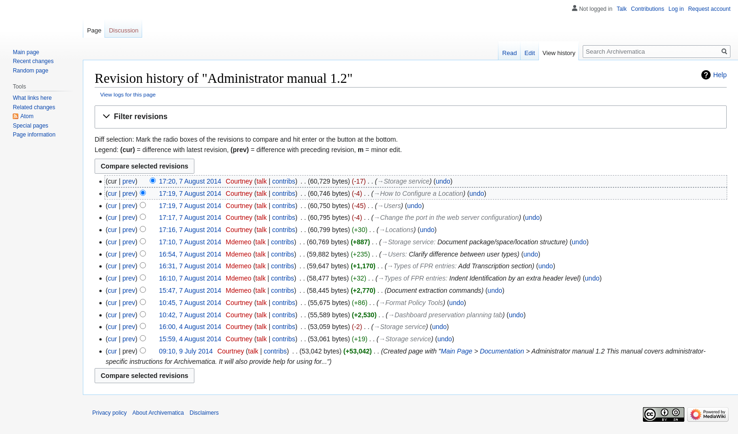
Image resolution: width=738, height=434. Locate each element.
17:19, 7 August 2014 (190, 193)
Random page (30, 70)
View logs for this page (128, 94)
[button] (411, 117)
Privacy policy (109, 413)
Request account (709, 9)
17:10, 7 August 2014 (190, 242)
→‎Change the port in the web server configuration (446, 217)
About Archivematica (158, 413)
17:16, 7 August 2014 (190, 229)
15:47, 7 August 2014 (190, 290)
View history (559, 52)
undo (443, 181)
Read (509, 52)
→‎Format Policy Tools (411, 302)
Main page (26, 52)
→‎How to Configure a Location (418, 193)
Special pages (30, 125)
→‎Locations (396, 229)
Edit (529, 52)
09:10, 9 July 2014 (186, 351)
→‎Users (389, 205)
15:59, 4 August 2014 (190, 339)
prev (128, 181)
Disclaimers (204, 413)
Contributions (648, 9)
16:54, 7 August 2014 (190, 254)
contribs (283, 181)
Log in (676, 9)
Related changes (34, 107)
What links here (32, 98)
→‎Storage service (403, 181)
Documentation (502, 351)
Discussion (123, 30)
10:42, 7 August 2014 (190, 315)
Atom (26, 116)
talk (262, 181)
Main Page (457, 351)
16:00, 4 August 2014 (190, 326)
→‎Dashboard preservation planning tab (445, 315)
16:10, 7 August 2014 (190, 278)
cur (112, 193)
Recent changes (33, 61)
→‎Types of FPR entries (421, 266)
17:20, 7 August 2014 (190, 181)
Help (720, 75)
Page (94, 30)
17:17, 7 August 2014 (190, 217)
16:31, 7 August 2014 (190, 266)
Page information (34, 134)
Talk (621, 9)
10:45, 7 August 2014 (190, 302)
